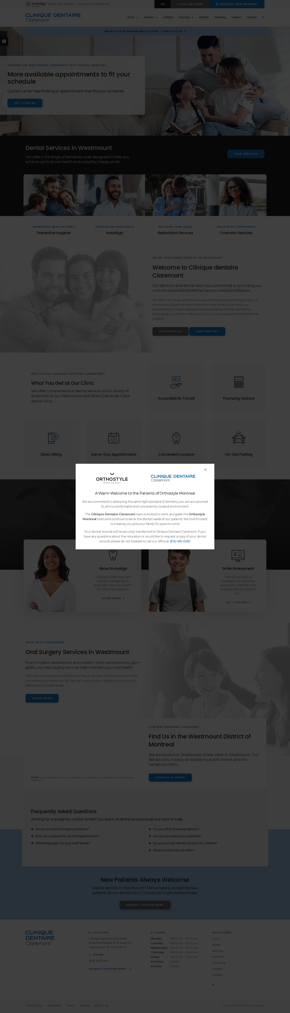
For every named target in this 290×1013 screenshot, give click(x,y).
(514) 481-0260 (180, 541)
